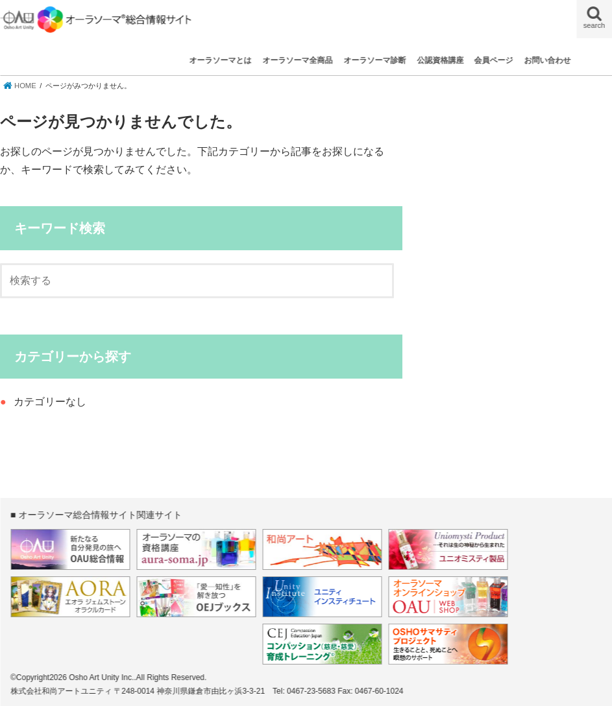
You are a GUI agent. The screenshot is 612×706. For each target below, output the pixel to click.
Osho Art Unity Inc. (101, 677)
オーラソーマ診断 (374, 60)
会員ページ (493, 60)
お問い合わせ (547, 60)
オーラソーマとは (221, 60)
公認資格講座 (440, 60)
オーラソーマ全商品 (297, 60)
